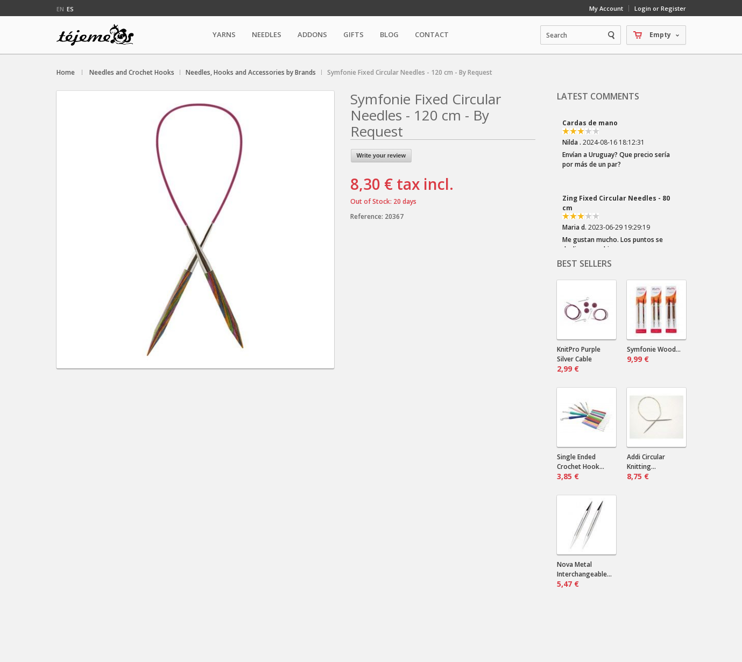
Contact (432, 34)
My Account (606, 8)
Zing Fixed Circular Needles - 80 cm (616, 203)
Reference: (367, 216)
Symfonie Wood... (654, 354)
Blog (389, 34)
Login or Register (660, 8)
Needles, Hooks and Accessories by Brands (251, 72)
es (70, 9)
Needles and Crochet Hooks (131, 72)
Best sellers (584, 263)
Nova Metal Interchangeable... (584, 574)
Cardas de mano (590, 122)
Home (65, 72)
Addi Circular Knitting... (646, 466)
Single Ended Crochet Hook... (580, 466)
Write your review (381, 155)
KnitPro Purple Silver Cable (578, 359)
